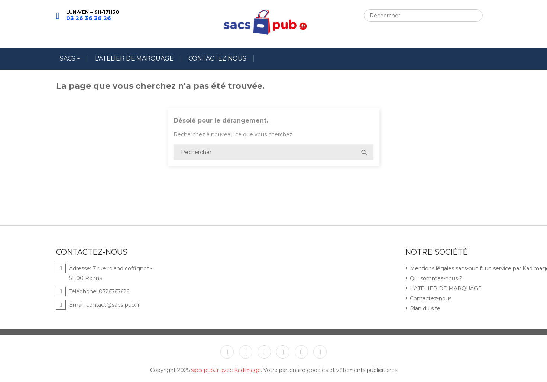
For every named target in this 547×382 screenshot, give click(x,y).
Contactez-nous (429, 298)
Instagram (301, 352)
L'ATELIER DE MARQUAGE (134, 58)
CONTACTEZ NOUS (217, 58)
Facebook (227, 352)
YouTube (264, 352)
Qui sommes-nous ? (435, 278)
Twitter (245, 352)
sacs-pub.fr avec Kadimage (226, 370)
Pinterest (282, 352)
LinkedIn (320, 352)
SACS (68, 58)
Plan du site (424, 308)
